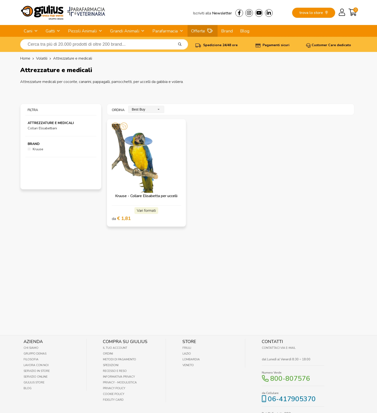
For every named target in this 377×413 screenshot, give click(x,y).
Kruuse (35, 149)
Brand (227, 31)
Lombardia (191, 359)
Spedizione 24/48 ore (216, 45)
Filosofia (31, 359)
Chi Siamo (31, 348)
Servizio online (36, 377)
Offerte (198, 31)
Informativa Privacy (119, 377)
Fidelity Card (113, 400)
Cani (28, 31)
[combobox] (146, 109)
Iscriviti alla (212, 13)
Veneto (188, 365)
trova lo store (313, 12)
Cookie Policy (113, 394)
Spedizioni (111, 365)
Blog (245, 31)
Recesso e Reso (115, 371)
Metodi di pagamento (119, 359)
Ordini (108, 354)
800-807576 (290, 378)
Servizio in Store (37, 371)
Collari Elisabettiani (42, 128)
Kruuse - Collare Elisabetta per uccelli (146, 196)
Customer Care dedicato (328, 45)
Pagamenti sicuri (272, 45)
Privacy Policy (114, 388)
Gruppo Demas (35, 354)
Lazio (186, 354)
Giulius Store (34, 382)
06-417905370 (292, 399)
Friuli (186, 348)
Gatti (50, 31)
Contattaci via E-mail (278, 348)
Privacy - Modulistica (120, 382)
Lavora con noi (36, 365)
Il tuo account (115, 348)
